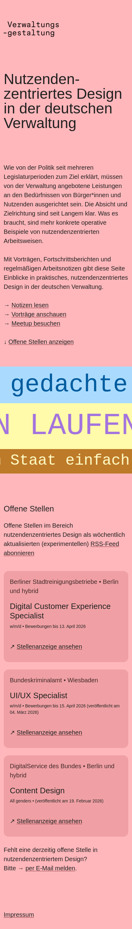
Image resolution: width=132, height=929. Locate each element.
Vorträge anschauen (39, 314)
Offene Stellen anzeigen (41, 341)
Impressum (19, 914)
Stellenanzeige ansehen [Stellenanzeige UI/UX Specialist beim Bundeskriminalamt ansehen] (49, 732)
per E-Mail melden (50, 868)
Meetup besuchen (36, 323)
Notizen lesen (30, 305)
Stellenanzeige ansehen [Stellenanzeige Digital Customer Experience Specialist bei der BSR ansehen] (49, 646)
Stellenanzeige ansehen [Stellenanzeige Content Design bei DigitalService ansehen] (49, 821)
